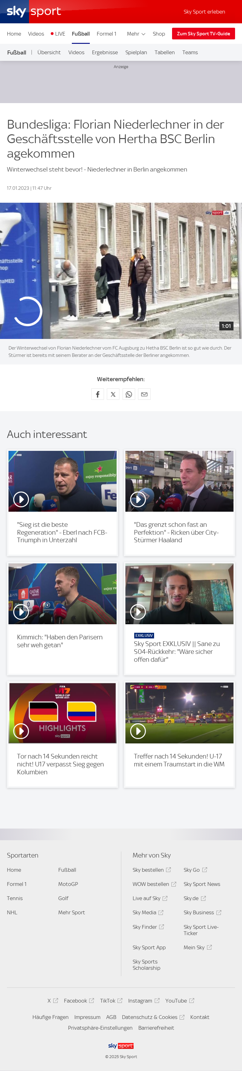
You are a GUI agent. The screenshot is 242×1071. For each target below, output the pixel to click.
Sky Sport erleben (204, 12)
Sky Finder (147, 928)
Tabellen (165, 52)
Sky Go (194, 871)
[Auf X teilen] (113, 394)
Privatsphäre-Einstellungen (100, 1028)
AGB (111, 1017)
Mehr (136, 34)
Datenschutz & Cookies (152, 1018)
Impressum (87, 1017)
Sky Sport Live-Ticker (201, 930)
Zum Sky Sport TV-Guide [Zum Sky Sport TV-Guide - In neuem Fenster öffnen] (203, 34)
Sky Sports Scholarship (146, 964)
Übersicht (49, 52)
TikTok (110, 1002)
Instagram (143, 1002)
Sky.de (194, 899)
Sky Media (147, 913)
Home (14, 34)
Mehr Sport (71, 912)
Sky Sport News (202, 884)
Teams (190, 52)
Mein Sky (197, 948)
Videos (36, 34)
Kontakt (200, 1017)
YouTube (178, 1002)
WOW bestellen (154, 885)
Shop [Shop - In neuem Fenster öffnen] (159, 34)
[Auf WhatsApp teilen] (129, 394)
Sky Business (201, 913)
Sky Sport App (149, 947)
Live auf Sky (149, 899)
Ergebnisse (105, 52)
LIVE (60, 34)
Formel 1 (106, 34)
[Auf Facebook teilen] (97, 394)
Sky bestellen (151, 871)
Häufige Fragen (50, 1017)
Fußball (81, 34)
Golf (63, 898)
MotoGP (68, 884)
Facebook (78, 1002)
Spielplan (136, 52)
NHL (12, 912)
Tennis (15, 898)
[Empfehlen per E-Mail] (144, 394)
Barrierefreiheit (156, 1028)
